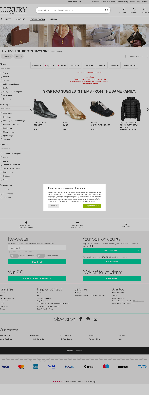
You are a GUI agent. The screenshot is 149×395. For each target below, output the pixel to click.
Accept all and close (92, 206)
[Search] (106, 10)
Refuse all (53, 206)
